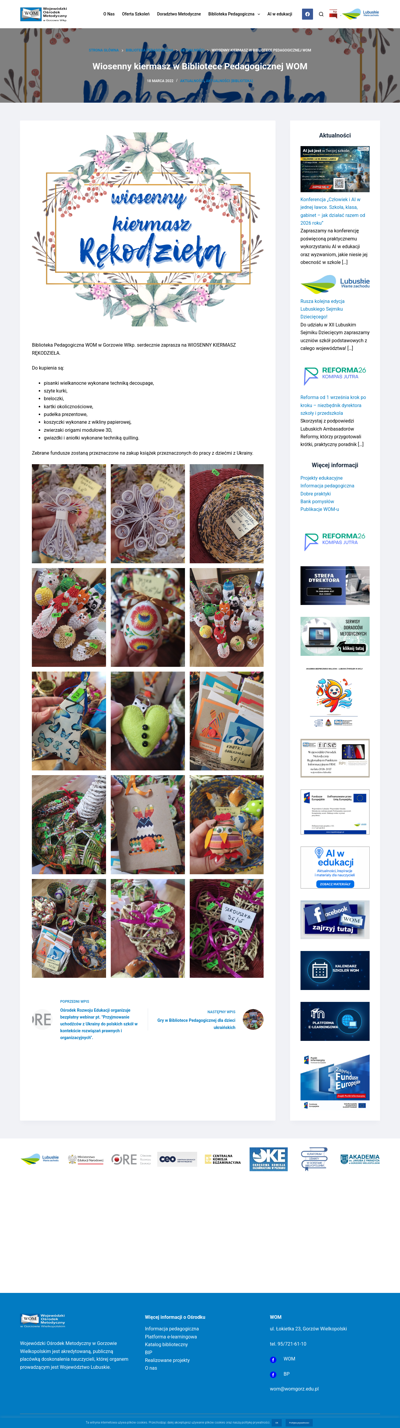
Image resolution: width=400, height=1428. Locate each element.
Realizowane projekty (167, 1360)
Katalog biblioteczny (166, 1344)
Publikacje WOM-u (320, 509)
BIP (148, 1352)
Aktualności (192, 81)
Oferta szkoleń (136, 14)
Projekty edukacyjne (322, 478)
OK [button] (276, 1422)
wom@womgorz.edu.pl (294, 1389)
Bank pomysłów (317, 501)
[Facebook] (307, 14)
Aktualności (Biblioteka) (229, 81)
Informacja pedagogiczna (327, 486)
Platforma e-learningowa (171, 1337)
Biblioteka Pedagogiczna (235, 14)
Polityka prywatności (299, 1422)
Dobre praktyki (316, 494)
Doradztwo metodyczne (179, 14)
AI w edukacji (279, 14)
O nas (109, 14)
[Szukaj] (321, 14)
